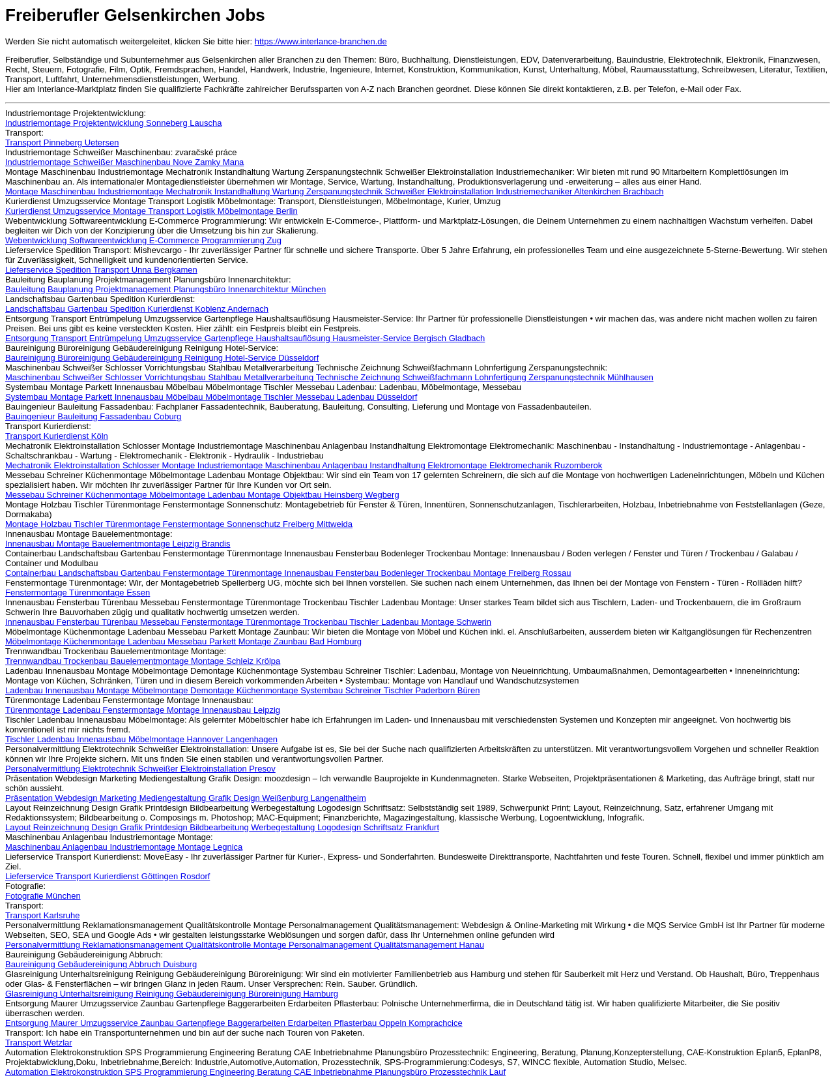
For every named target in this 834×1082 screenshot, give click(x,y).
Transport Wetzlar (38, 1042)
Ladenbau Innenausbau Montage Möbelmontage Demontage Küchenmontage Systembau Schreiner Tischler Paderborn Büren (242, 690)
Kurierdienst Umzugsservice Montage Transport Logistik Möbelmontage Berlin (151, 211)
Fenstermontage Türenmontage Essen (77, 592)
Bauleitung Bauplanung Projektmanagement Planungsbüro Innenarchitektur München (165, 289)
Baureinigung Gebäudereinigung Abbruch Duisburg (101, 964)
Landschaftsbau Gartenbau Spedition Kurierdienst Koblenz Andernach (136, 309)
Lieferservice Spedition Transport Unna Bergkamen (101, 270)
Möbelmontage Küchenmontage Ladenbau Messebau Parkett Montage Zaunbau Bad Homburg (183, 641)
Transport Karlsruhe (42, 915)
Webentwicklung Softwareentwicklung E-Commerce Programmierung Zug (143, 240)
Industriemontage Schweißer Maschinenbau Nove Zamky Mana (124, 162)
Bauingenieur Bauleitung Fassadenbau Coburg (93, 416)
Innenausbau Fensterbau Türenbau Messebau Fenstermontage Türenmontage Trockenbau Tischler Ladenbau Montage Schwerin (248, 622)
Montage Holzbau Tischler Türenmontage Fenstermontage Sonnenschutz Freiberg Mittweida (178, 524)
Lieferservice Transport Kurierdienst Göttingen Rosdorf (107, 876)
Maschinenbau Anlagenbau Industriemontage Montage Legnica (123, 847)
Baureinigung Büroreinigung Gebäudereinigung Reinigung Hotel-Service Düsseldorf (162, 358)
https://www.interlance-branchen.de (321, 41)
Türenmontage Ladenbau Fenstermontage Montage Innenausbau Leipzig (142, 710)
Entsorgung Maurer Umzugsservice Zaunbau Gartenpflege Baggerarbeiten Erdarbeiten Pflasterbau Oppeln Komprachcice (234, 1023)
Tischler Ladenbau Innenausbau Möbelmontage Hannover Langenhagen (141, 739)
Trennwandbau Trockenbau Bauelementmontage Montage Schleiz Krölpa (142, 661)
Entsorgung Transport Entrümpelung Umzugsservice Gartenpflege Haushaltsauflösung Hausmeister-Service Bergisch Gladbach (245, 338)
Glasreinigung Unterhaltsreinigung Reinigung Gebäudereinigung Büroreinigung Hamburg (171, 994)
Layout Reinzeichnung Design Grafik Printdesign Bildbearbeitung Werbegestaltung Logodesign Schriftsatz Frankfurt (222, 827)
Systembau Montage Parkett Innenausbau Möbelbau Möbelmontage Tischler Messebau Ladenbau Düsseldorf (211, 397)
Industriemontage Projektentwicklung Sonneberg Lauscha (113, 123)
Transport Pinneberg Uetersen (62, 142)
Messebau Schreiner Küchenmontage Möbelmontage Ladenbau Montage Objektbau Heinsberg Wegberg (202, 495)
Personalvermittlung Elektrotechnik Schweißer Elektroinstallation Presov (140, 769)
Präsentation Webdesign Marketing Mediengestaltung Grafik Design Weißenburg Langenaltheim (185, 798)
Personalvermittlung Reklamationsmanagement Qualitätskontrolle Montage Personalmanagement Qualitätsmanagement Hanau (244, 945)
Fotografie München (43, 896)
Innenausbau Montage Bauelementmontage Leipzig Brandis (117, 544)
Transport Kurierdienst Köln (56, 436)
